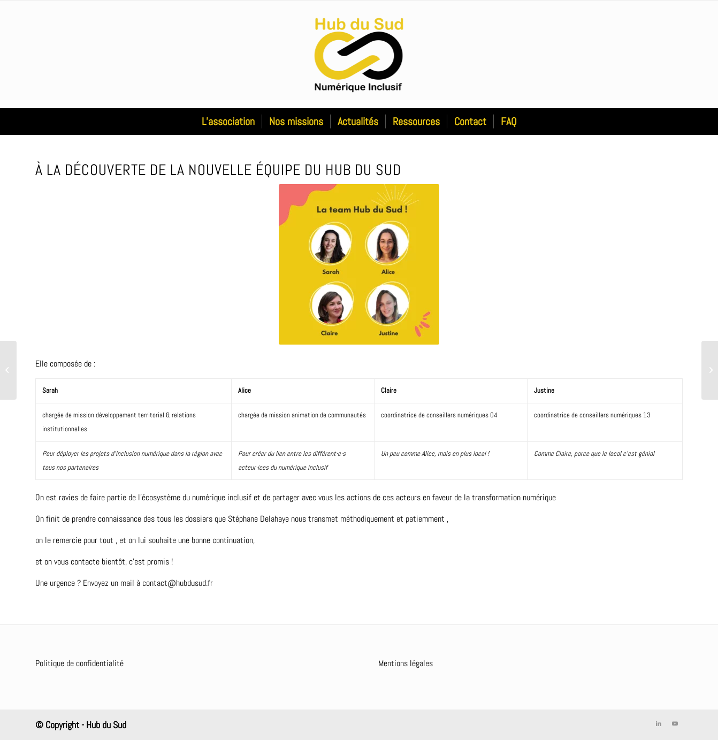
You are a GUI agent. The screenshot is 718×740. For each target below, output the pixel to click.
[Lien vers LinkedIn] (659, 723)
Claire (388, 390)
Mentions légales (405, 663)
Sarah (50, 390)
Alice (245, 390)
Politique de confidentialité (79, 663)
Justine (545, 390)
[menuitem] (228, 121)
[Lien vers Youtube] (675, 723)
